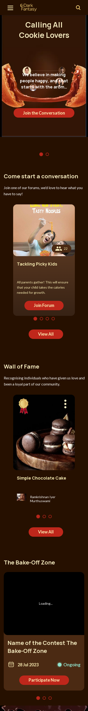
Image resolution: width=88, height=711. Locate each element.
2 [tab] (47, 154)
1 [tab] (41, 154)
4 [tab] (53, 318)
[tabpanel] (44, 76)
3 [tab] (47, 318)
